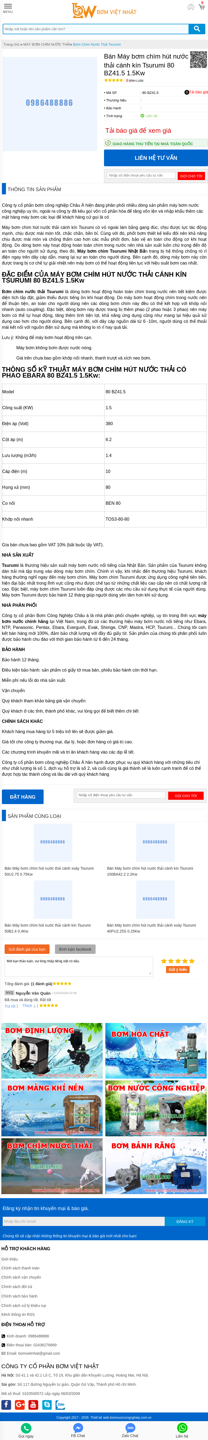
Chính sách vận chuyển (21, 1277)
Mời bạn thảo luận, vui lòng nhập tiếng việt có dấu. (78, 966)
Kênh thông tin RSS (18, 1314)
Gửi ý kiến (178, 969)
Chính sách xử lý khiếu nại (23, 1305)
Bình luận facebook (75, 949)
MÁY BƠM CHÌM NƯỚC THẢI (46, 44)
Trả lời (10, 1006)
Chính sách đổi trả (16, 1287)
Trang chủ (12, 44)
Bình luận (134, 80)
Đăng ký (185, 1221)
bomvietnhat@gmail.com (39, 1353)
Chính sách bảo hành (19, 1296)
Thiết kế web (99, 1417)
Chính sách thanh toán (20, 1268)
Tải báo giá (196, 92)
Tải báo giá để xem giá (138, 130)
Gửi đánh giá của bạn (27, 949)
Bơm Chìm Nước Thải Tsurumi (97, 44)
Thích (25, 1006)
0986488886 (38, 1336)
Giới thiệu (9, 1259)
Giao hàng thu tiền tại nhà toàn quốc (153, 144)
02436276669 (45, 1345)
